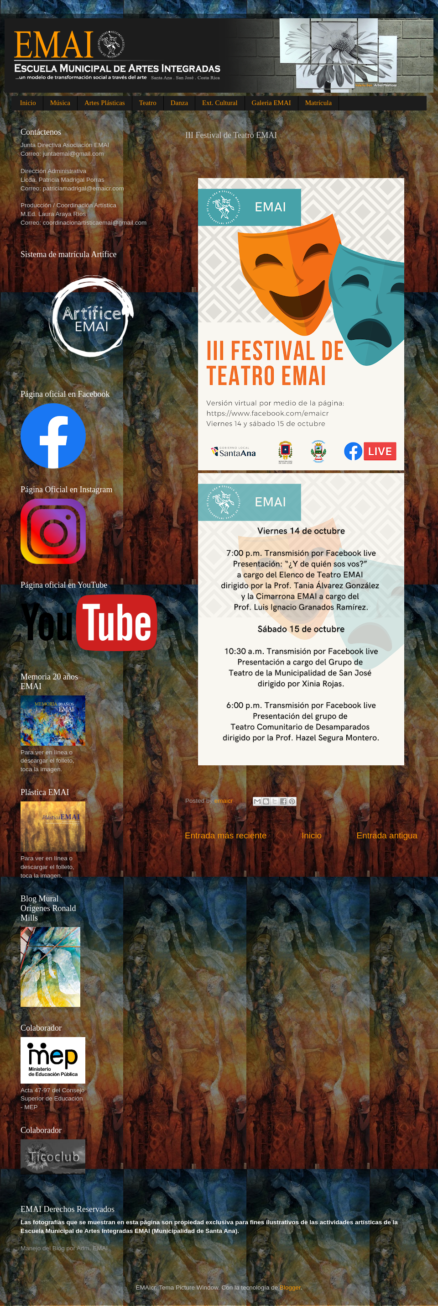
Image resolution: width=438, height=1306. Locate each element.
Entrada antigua (387, 835)
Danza (179, 102)
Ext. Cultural (220, 102)
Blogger (290, 1287)
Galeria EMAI (271, 102)
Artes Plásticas (104, 102)
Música (60, 102)
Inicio (28, 102)
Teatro (147, 102)
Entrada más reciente (226, 835)
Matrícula (318, 102)
